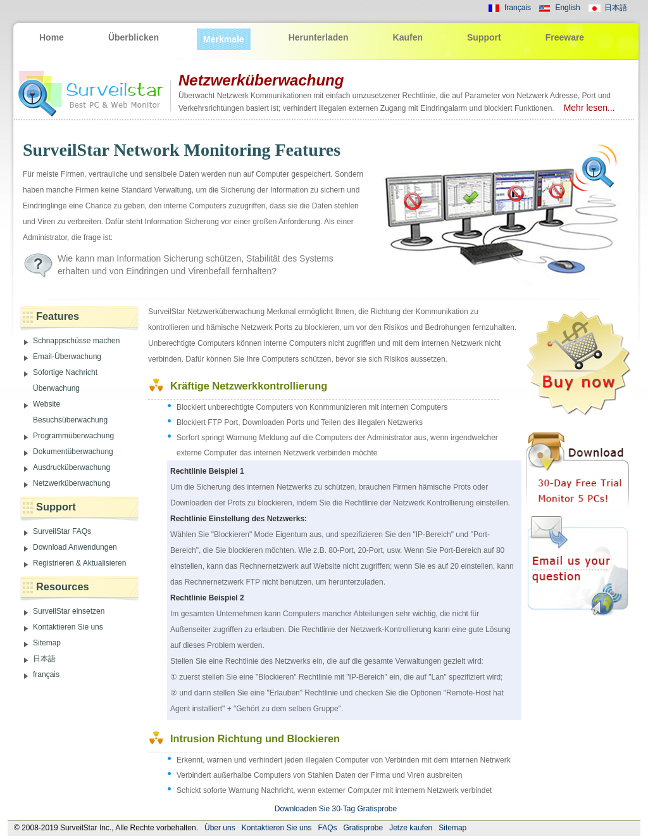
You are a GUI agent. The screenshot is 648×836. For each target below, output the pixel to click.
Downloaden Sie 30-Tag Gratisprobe (336, 808)
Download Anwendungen (75, 547)
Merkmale (223, 39)
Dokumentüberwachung (73, 451)
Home (51, 37)
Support (484, 37)
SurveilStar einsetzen (68, 611)
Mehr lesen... (585, 108)
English (567, 7)
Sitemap (47, 642)
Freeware (564, 37)
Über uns (219, 827)
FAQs (327, 827)
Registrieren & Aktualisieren (79, 563)
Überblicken (133, 37)
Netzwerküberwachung (71, 483)
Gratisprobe (363, 827)
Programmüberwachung (73, 435)
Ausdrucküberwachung (71, 467)
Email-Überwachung (67, 356)
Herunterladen (319, 37)
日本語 (615, 7)
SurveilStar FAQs (62, 531)
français (517, 7)
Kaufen (408, 37)
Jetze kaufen (410, 827)
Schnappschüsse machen (76, 340)
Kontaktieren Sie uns (68, 627)
